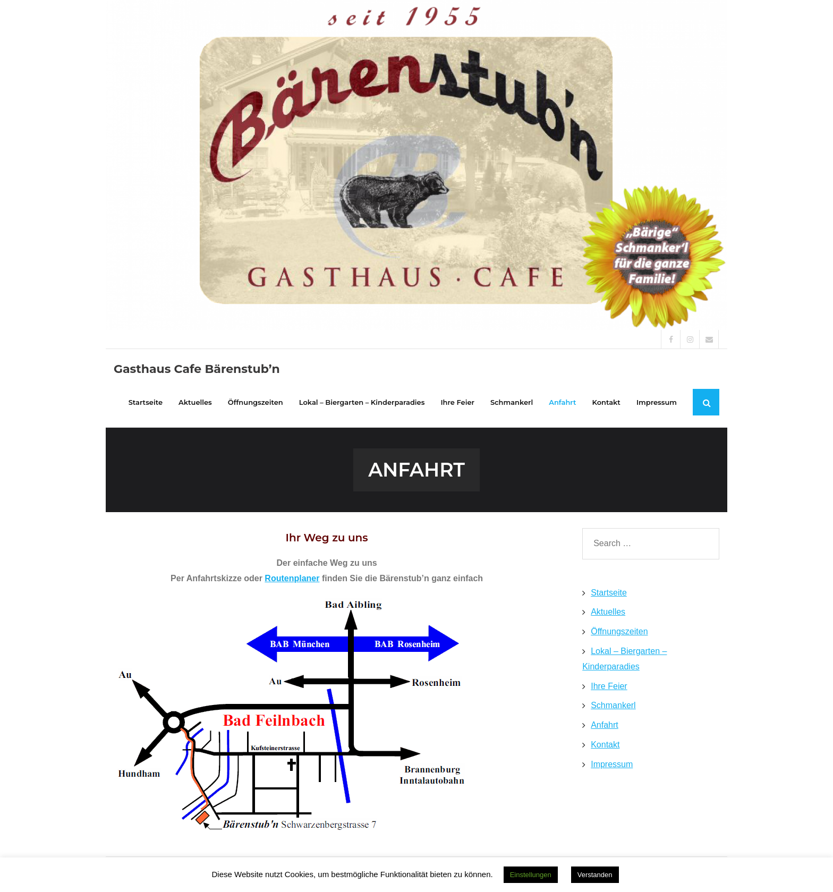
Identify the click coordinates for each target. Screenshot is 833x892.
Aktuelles (608, 611)
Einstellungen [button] (530, 875)
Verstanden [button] (595, 875)
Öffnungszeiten (619, 631)
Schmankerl (613, 705)
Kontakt (605, 744)
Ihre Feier (609, 686)
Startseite (609, 592)
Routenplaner (292, 578)
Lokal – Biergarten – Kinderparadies (624, 659)
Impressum (612, 764)
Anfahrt (604, 724)
